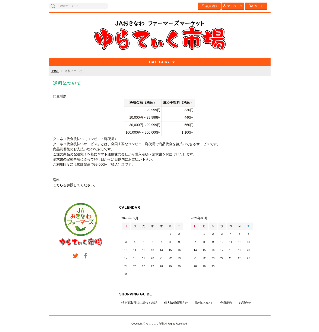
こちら (58, 185)
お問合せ (245, 302)
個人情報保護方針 (176, 302)
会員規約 (226, 302)
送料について (204, 302)
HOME (55, 71)
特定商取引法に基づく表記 (139, 302)
